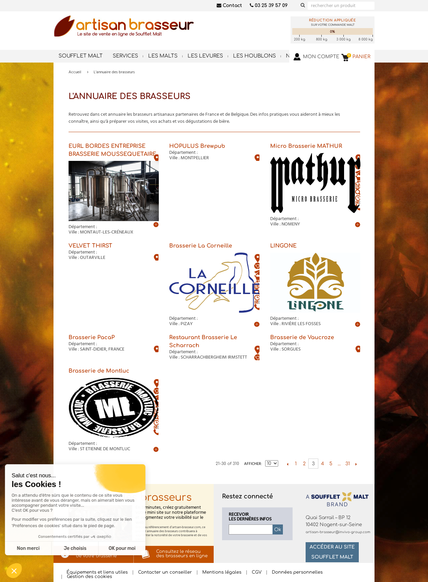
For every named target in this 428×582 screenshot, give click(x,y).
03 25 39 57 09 (269, 5)
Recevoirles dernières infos (250, 517)
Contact (229, 5)
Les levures (205, 56)
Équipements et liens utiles (97, 572)
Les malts (163, 56)
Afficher (252, 464)
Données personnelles (297, 572)
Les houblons (254, 56)
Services (125, 56)
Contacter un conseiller (165, 572)
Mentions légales (221, 572)
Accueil (75, 72)
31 (347, 463)
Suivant (356, 464)
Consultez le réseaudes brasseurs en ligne (182, 553)
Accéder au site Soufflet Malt (332, 552)
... (339, 463)
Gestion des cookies (89, 577)
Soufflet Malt (81, 56)
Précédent (287, 464)
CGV (256, 572)
